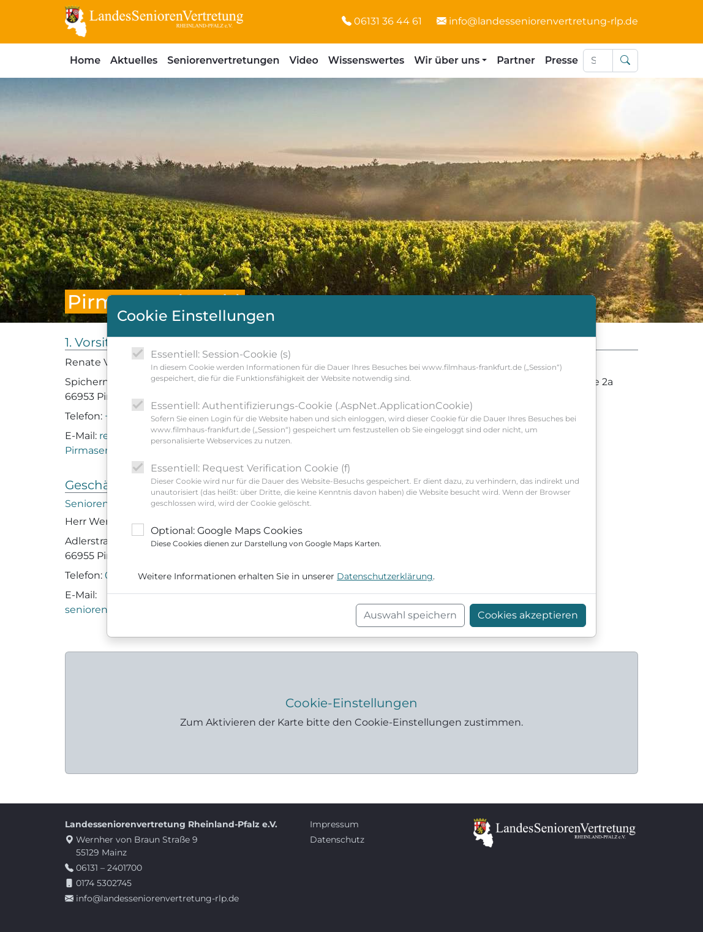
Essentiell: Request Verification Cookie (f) (368, 485)
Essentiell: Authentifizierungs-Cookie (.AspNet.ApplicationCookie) (368, 423)
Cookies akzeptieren (528, 615)
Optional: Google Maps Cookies (266, 537)
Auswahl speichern (410, 615)
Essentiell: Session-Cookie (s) (368, 366)
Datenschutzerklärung (385, 576)
